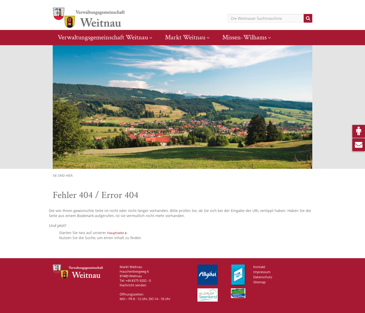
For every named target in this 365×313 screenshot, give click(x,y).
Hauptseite (115, 232)
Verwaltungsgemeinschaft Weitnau (103, 37)
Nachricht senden (133, 285)
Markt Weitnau (185, 37)
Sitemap (259, 282)
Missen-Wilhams (244, 37)
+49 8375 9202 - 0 (138, 280)
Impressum (261, 272)
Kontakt (259, 267)
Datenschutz (262, 277)
